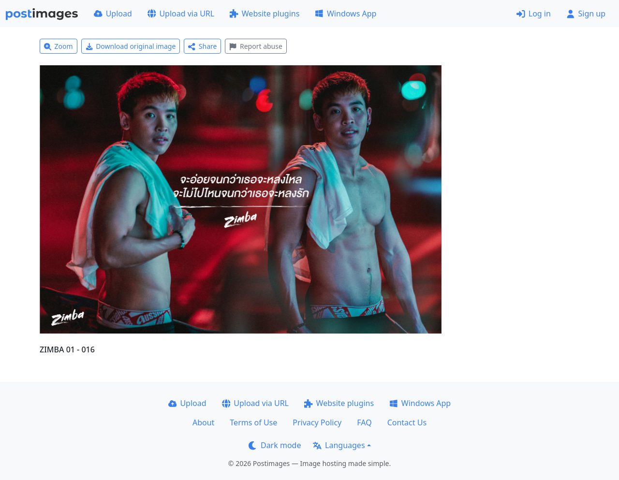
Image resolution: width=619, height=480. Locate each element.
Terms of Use (253, 422)
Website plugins (264, 13)
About (203, 422)
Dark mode (275, 445)
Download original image (131, 46)
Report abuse (255, 46)
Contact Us (407, 422)
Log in (533, 13)
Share (202, 46)
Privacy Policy (317, 422)
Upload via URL (180, 13)
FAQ (364, 422)
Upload (113, 13)
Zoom (58, 46)
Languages (339, 445)
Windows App (345, 13)
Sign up (585, 13)
